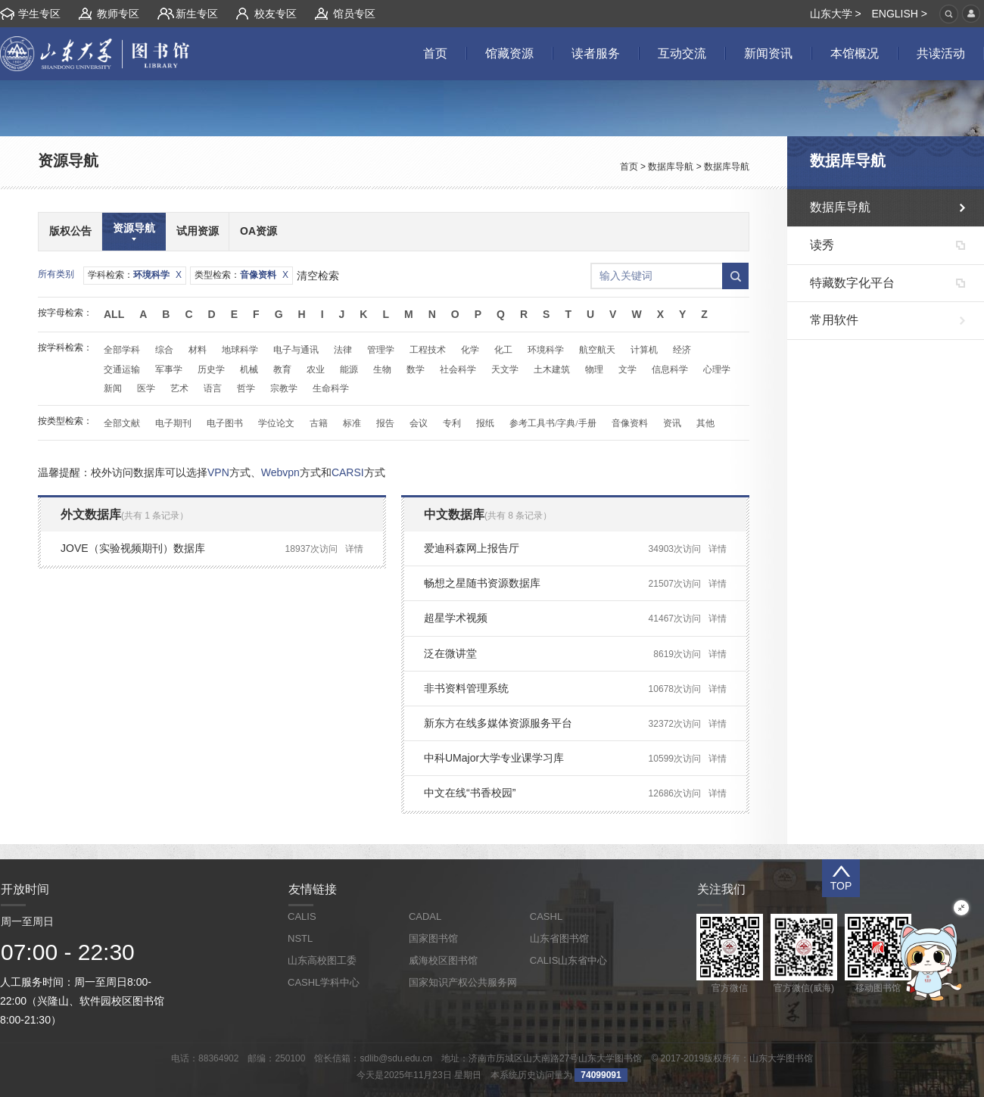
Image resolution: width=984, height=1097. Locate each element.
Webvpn (280, 472)
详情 (354, 549)
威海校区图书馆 (443, 960)
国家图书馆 (433, 938)
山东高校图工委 (322, 960)
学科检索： (135, 275)
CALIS (302, 916)
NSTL (300, 938)
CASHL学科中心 (324, 982)
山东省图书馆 (559, 938)
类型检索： (241, 275)
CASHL (546, 916)
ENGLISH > (899, 14)
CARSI (348, 472)
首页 (629, 166)
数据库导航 (670, 166)
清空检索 (318, 276)
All (114, 314)
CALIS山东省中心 (569, 960)
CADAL (425, 916)
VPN (218, 472)
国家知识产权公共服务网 (463, 982)
